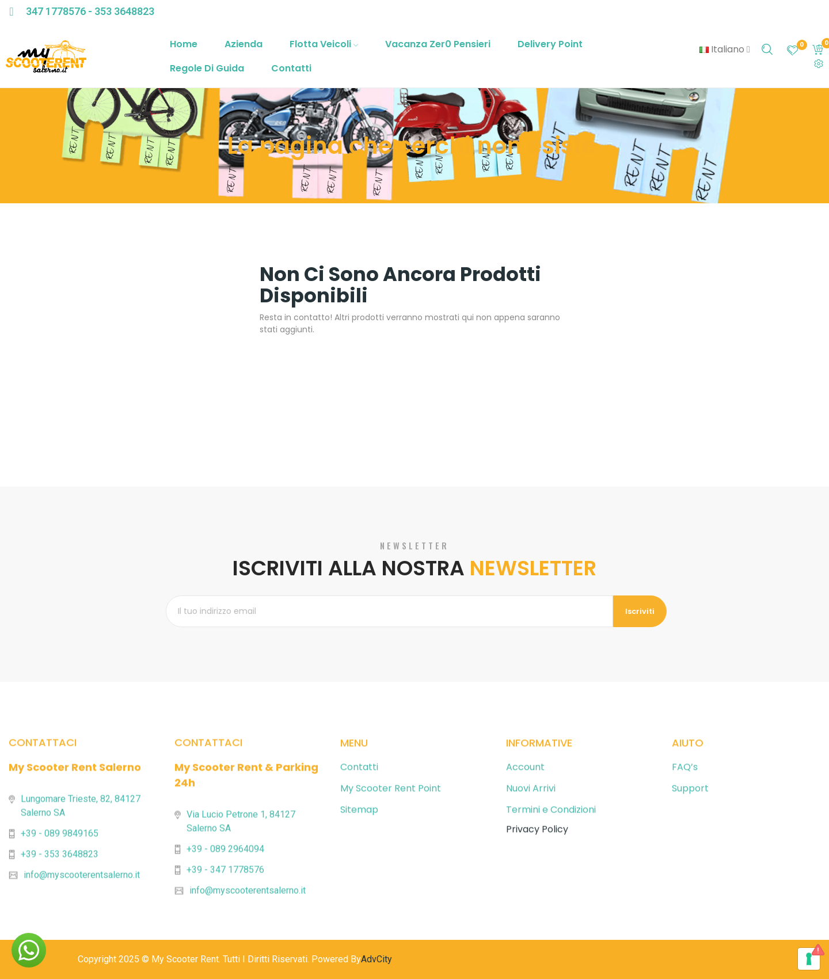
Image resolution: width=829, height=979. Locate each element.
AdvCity (376, 959)
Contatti (359, 927)
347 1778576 (56, 11)
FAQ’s (685, 927)
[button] (29, 950)
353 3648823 (124, 11)
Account (525, 927)
